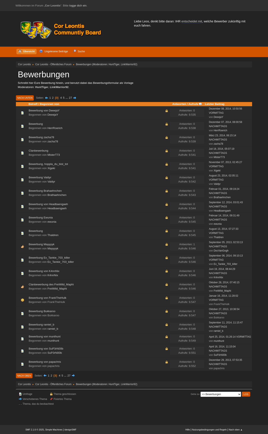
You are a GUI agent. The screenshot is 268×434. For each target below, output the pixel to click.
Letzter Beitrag (214, 104)
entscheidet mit (192, 21)
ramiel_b (53, 328)
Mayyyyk (53, 248)
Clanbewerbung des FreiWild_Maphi (51, 284)
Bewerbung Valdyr (40, 177)
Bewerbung (36, 123)
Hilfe (187, 429)
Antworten (179, 104)
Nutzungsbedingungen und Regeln (209, 429)
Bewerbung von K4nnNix (44, 271)
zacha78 (53, 141)
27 (70, 97)
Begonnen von (49, 104)
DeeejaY (53, 114)
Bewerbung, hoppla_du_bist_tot (48, 164)
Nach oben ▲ (236, 429)
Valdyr (51, 181)
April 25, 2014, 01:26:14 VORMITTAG (230, 336)
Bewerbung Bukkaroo (42, 311)
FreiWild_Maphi (57, 288)
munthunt (53, 340)
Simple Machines (53, 429)
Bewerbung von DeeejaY (44, 110)
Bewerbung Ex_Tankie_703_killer (49, 257)
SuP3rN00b (55, 352)
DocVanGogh (221, 250)
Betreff (32, 104)
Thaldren (52, 235)
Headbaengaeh (57, 208)
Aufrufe (195, 104)
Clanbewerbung (38, 150)
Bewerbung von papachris (45, 361)
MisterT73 (54, 154)
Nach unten (24, 98)
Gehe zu (195, 394)
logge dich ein (77, 5)
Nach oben (24, 375)
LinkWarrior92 (129, 64)
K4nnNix (53, 275)
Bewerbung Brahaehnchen (45, 190)
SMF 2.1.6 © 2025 (35, 429)
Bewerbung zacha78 (41, 137)
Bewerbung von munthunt (45, 336)
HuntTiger (114, 64)
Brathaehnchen (57, 195)
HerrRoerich (55, 128)
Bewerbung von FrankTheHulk (47, 297)
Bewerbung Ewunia (41, 217)
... (67, 97)
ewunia (52, 221)
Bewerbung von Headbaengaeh (48, 204)
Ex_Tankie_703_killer (61, 261)
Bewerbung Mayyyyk (41, 244)
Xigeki (51, 168)
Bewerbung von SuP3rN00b (46, 348)
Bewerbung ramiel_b (41, 324)
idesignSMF (70, 429)
